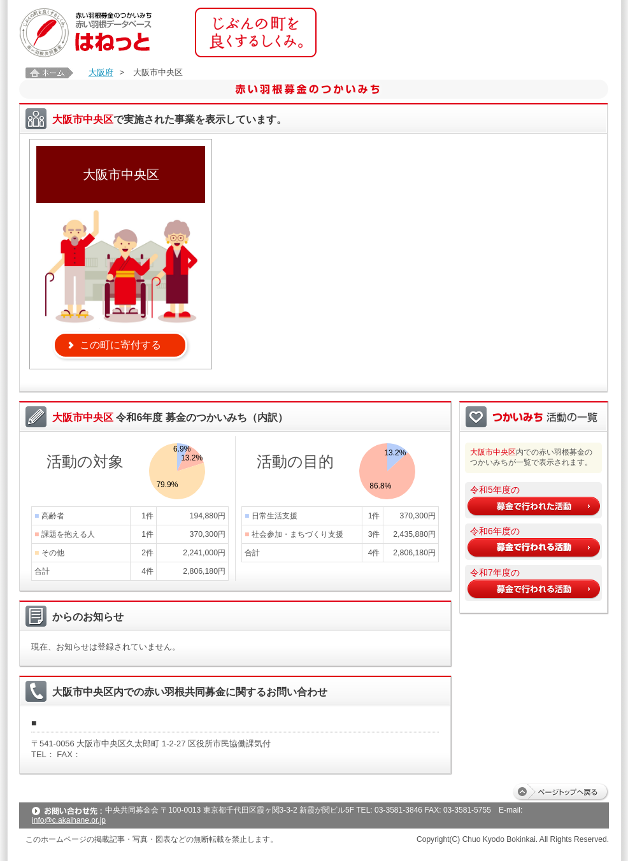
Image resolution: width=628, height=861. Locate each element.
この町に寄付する (120, 344)
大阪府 (101, 72)
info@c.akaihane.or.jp (69, 820)
